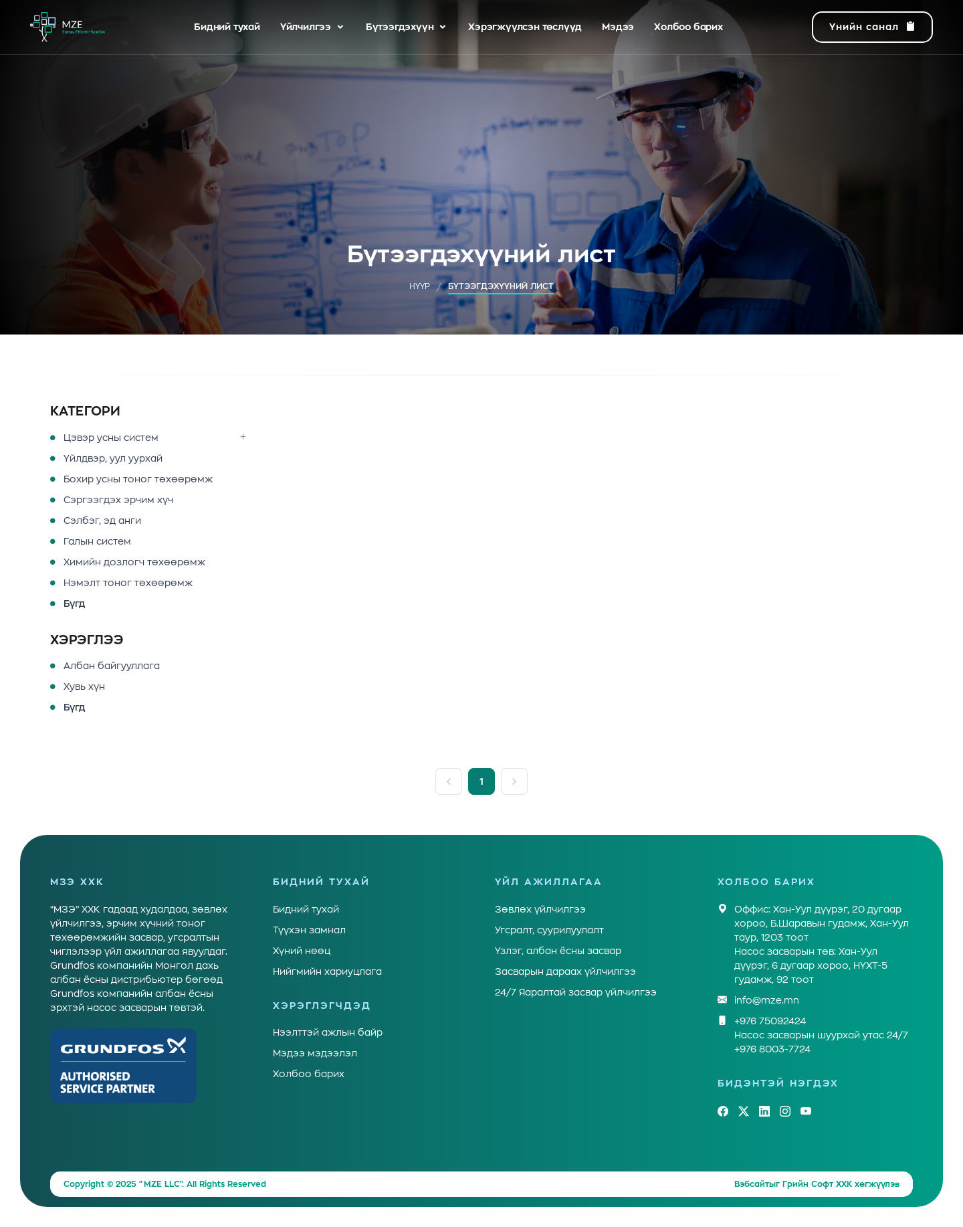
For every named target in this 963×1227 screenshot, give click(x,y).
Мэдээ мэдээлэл (315, 1053)
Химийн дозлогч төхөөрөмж (134, 562)
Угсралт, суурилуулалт (549, 930)
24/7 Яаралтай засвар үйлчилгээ (576, 992)
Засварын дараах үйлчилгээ (565, 971)
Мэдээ (618, 26)
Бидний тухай (227, 26)
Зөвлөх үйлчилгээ (540, 909)
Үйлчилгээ (305, 26)
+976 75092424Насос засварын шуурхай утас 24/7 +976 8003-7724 (821, 1034)
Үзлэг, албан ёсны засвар (558, 950)
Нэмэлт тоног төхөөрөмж (128, 582)
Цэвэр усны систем (111, 437)
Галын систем (97, 541)
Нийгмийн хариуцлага (327, 971)
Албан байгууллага (112, 665)
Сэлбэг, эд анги (102, 520)
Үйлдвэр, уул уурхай (113, 458)
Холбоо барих (688, 26)
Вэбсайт (751, 1184)
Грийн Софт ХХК (817, 1184)
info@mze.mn (766, 1001)
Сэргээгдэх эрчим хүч (118, 499)
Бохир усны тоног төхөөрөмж (138, 479)
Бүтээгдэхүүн (400, 26)
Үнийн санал (872, 27)
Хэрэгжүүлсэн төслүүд (525, 26)
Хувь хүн (84, 686)
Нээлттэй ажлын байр (328, 1032)
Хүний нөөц (301, 950)
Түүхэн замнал (309, 930)
